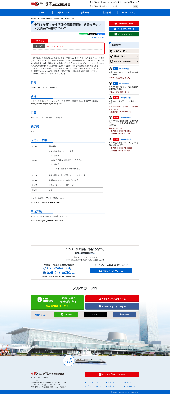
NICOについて (128, 12)
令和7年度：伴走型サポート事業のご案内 (123, 102)
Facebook (124, 316)
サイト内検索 (96, 6)
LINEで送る (66, 316)
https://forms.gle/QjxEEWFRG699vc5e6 (47, 220)
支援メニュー (63, 12)
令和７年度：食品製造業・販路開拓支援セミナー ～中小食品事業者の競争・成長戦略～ (124, 123)
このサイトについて (94, 384)
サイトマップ (109, 2)
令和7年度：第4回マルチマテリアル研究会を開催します (124, 144)
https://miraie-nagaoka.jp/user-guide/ (47, 104)
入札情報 (111, 384)
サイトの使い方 (96, 2)
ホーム (42, 12)
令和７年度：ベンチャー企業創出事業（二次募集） (123, 73)
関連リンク (112, 388)
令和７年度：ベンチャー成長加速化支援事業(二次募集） (123, 88)
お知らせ (85, 12)
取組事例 (107, 12)
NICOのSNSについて (131, 388)
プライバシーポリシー (94, 388)
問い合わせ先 (133, 2)
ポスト (95, 316)
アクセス (122, 2)
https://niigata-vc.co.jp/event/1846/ (45, 202)
